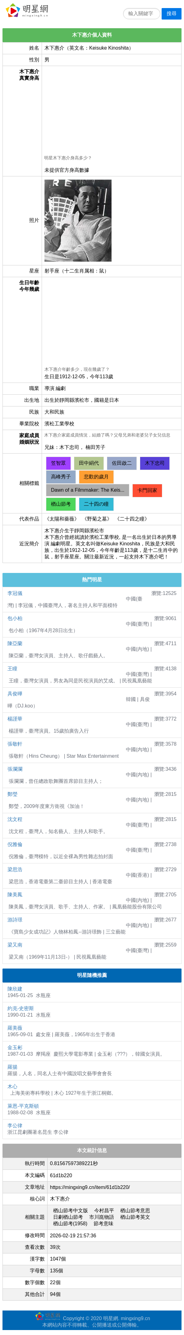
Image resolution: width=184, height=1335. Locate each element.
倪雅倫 (14, 844)
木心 (12, 1086)
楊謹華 (14, 718)
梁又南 (14, 944)
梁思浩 (14, 869)
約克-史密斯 (20, 1008)
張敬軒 (14, 744)
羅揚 (12, 1067)
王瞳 (12, 668)
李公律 (14, 1125)
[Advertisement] (111, 111)
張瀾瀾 (14, 769)
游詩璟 (14, 919)
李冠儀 (14, 593)
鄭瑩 (12, 794)
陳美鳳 (14, 894)
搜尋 (172, 13)
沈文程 (14, 819)
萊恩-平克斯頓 (23, 1106)
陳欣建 (14, 988)
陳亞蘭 (14, 643)
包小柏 (14, 618)
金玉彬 (14, 1047)
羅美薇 (14, 1028)
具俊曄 (14, 693)
